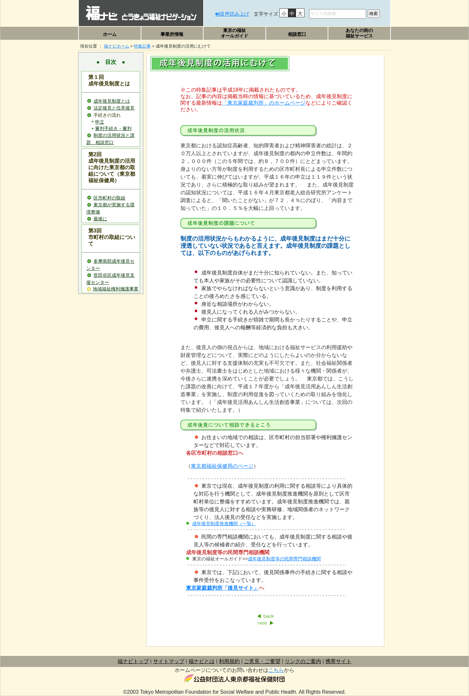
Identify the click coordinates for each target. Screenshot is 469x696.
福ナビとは (202, 661)
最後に (100, 218)
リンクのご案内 (303, 661)
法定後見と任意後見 (114, 108)
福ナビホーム (116, 46)
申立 (99, 122)
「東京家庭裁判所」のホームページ (264, 103)
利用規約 (229, 661)
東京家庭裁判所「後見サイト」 (222, 588)
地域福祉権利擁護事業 (115, 289)
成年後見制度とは (111, 101)
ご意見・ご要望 (262, 661)
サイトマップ (168, 661)
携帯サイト (338, 661)
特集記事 (142, 46)
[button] (172, 34)
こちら (276, 670)
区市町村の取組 (109, 197)
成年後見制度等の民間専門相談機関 (284, 558)
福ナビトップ (133, 661)
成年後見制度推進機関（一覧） (224, 523)
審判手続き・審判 (113, 128)
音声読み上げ (234, 14)
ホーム (110, 34)
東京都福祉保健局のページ (222, 466)
